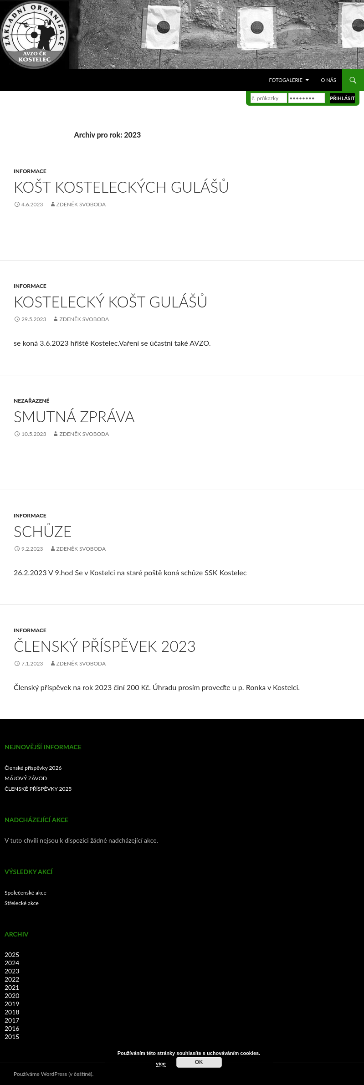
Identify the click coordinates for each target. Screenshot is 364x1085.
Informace (30, 171)
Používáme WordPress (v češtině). (53, 1073)
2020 (12, 995)
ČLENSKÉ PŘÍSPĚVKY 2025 (38, 788)
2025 (12, 954)
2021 (12, 987)
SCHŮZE (43, 531)
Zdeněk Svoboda (81, 204)
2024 (12, 963)
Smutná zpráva (74, 416)
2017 (12, 1020)
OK (199, 1062)
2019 (12, 1004)
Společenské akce (25, 892)
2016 (12, 1028)
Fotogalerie (285, 80)
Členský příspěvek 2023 (105, 646)
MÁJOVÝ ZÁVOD (26, 778)
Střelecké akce (22, 903)
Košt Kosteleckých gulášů (121, 187)
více (160, 1063)
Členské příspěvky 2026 (33, 767)
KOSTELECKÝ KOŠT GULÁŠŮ (111, 301)
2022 (12, 979)
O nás (328, 80)
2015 (12, 1036)
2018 (12, 1012)
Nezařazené (31, 400)
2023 (12, 971)
